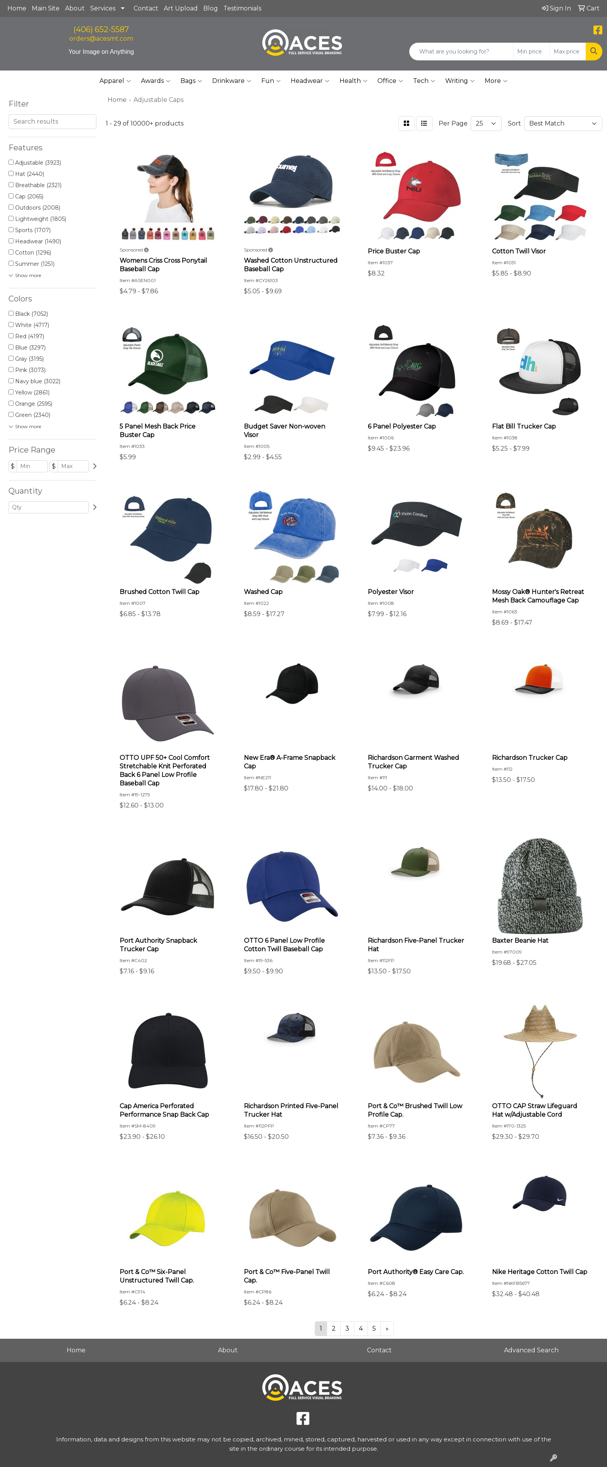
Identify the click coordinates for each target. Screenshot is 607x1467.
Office (390, 81)
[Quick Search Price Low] (531, 51)
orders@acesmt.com (101, 38)
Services (102, 8)
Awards (155, 81)
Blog (210, 8)
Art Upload (181, 8)
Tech (424, 81)
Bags (191, 81)
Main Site (46, 8)
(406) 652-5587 (101, 29)
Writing (460, 81)
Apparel (115, 81)
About (75, 8)
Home (16, 8)
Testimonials (242, 8)
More (496, 81)
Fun (271, 81)
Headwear (310, 81)
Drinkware (231, 81)
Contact (146, 8)
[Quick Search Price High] (567, 51)
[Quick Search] (461, 51)
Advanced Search (531, 1350)
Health (353, 81)
